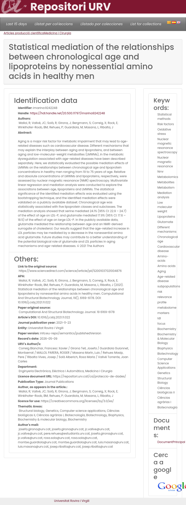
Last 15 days (16, 24)
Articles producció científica (24, 33)
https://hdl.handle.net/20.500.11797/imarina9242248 (67, 113)
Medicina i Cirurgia (57, 33)
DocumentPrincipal (171, 442)
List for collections (145, 24)
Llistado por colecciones (102, 24)
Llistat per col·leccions (54, 24)
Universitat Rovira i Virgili (71, 501)
